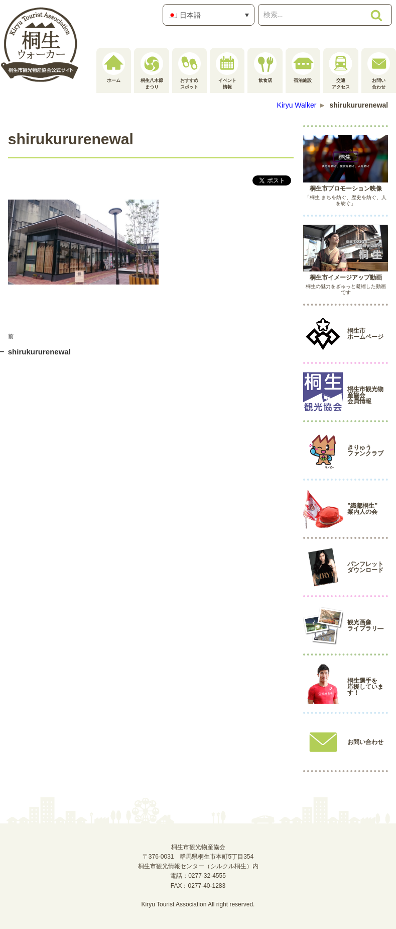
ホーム (113, 67)
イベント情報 (227, 70)
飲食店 (265, 67)
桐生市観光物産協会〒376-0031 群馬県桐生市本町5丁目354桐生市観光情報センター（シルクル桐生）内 (198, 857)
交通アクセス (340, 70)
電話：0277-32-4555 (198, 875)
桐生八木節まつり (152, 70)
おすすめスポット (189, 70)
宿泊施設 (303, 67)
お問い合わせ (378, 70)
